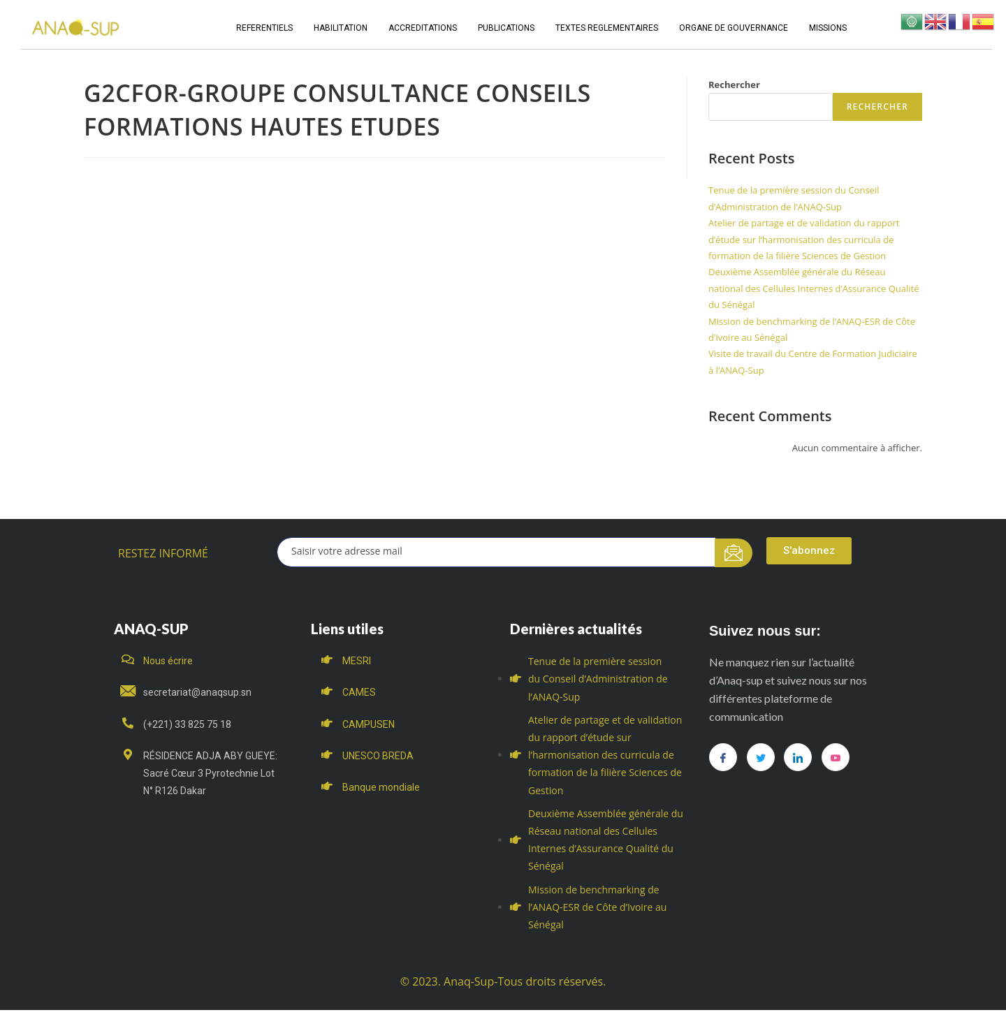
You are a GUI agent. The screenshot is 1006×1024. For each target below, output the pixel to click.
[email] (496, 552)
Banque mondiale (381, 787)
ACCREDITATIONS (422, 28)
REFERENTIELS (264, 28)
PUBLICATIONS (506, 28)
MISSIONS (828, 28)
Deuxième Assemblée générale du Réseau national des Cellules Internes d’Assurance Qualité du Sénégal (813, 288)
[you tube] (836, 757)
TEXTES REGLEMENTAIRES (606, 28)
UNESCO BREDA (378, 755)
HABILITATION (340, 28)
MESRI (356, 660)
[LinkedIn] (798, 757)
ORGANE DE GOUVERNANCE (733, 28)
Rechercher (734, 84)
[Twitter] (761, 757)
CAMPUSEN (368, 724)
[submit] (734, 553)
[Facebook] (723, 757)
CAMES (359, 692)
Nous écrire (168, 660)
